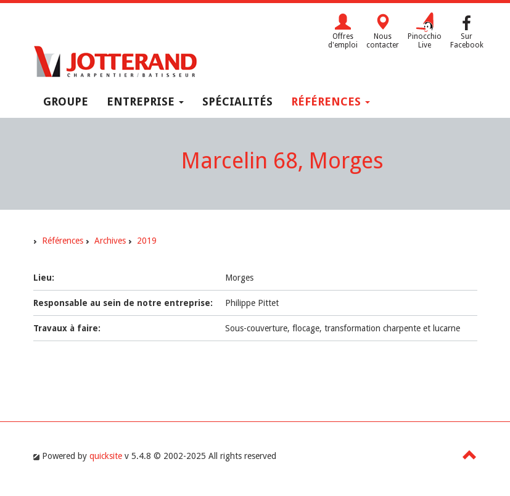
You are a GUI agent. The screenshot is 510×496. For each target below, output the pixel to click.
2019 (147, 241)
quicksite (105, 456)
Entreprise (145, 101)
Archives (110, 241)
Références (330, 101)
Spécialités (237, 101)
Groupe (65, 101)
